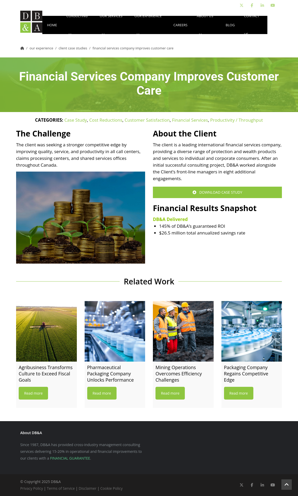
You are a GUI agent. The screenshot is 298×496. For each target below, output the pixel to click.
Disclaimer (87, 488)
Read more (33, 393)
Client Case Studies (73, 48)
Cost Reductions (106, 120)
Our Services (111, 25)
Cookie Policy (111, 488)
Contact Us (251, 25)
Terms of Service (61, 488)
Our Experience (148, 25)
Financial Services (190, 120)
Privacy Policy (31, 488)
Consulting (77, 25)
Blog (230, 25)
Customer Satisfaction (147, 120)
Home (52, 25)
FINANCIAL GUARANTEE (70, 458)
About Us (205, 25)
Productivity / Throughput (236, 120)
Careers (180, 25)
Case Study (75, 120)
